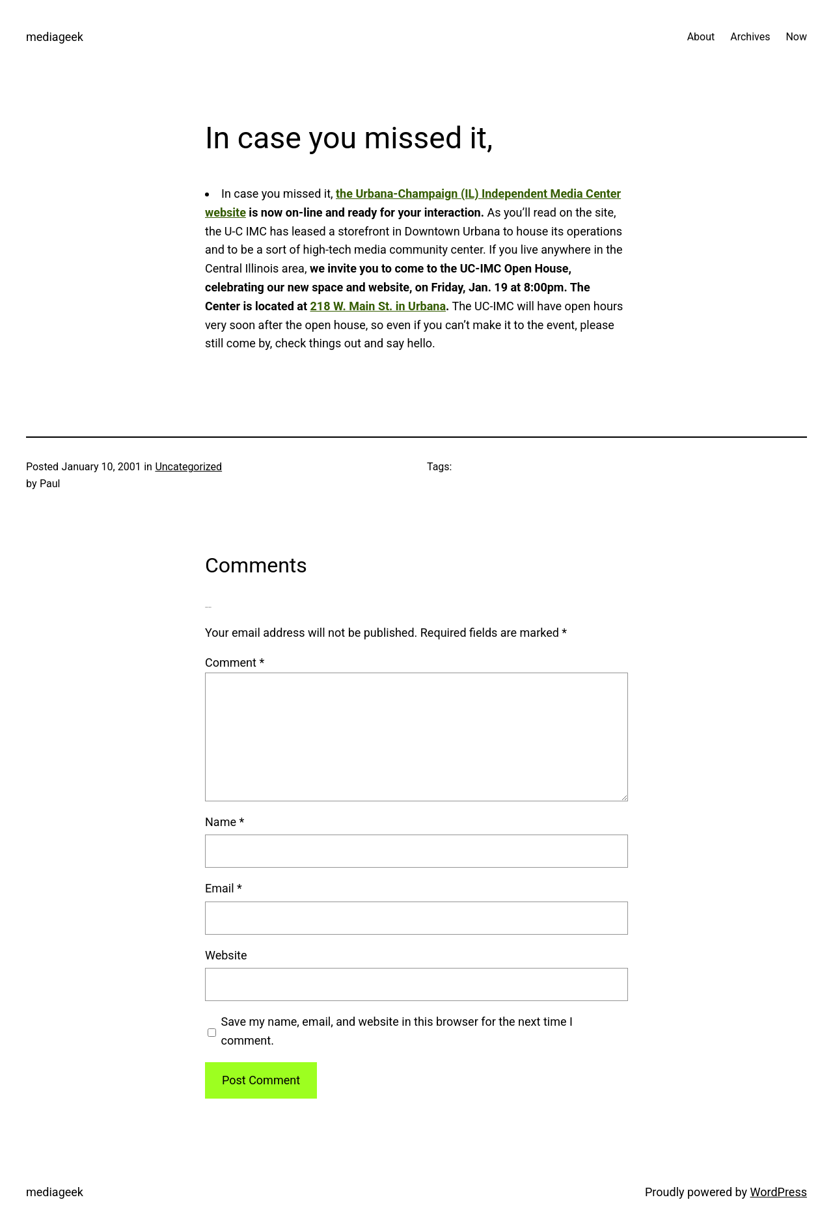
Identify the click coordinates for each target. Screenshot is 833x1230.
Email (223, 888)
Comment (234, 662)
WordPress (778, 1192)
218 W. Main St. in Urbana (378, 306)
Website (226, 955)
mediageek (54, 37)
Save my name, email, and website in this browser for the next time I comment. (397, 1031)
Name (224, 822)
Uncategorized (188, 467)
